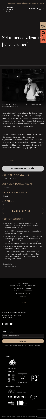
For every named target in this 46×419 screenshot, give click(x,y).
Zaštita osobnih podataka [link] (23, 288)
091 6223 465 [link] (16, 259)
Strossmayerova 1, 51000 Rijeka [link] (11, 315)
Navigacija (34, 9)
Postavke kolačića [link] (23, 293)
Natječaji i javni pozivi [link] (23, 291)
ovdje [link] (38, 345)
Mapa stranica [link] (23, 283)
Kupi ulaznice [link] (23, 210)
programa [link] (31, 148)
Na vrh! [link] (23, 302)
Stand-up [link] (7, 196)
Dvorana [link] (6, 187)
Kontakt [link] (23, 296)
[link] (43, 25)
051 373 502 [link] (27, 3)
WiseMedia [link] (33, 416)
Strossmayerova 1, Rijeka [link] (15, 3)
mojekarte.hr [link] (7, 140)
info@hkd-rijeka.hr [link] (38, 3)
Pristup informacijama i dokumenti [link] (23, 286)
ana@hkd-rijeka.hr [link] (32, 256)
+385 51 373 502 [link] (7, 318)
